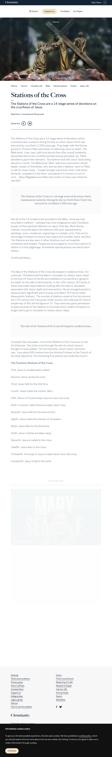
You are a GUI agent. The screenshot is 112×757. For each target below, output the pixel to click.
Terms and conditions (20, 678)
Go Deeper (78, 11)
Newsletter (60, 699)
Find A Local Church (65, 678)
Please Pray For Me (64, 682)
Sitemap (14, 675)
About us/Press (17, 685)
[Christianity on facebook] (57, 706)
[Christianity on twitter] (60, 706)
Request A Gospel (64, 685)
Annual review (62, 692)
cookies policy (85, 735)
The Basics (65, 11)
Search (59, 696)
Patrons (14, 703)
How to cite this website (21, 706)
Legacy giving (17, 699)
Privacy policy (17, 682)
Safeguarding (17, 696)
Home (58, 675)
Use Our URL (61, 689)
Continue (12, 750)
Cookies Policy (17, 689)
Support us (49, 11)
